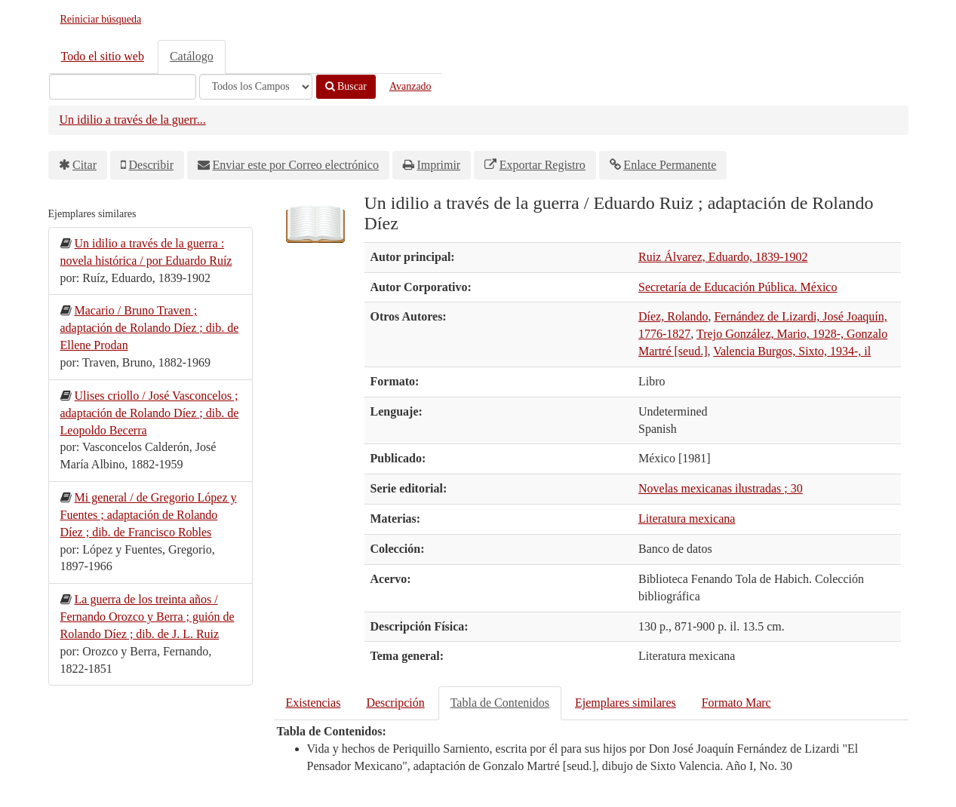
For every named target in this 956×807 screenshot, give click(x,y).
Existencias (313, 702)
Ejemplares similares (625, 702)
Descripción (395, 702)
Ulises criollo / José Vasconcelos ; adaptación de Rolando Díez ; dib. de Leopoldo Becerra (149, 413)
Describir (151, 164)
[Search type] (255, 87)
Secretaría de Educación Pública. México (737, 287)
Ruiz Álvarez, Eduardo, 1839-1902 (722, 256)
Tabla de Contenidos (499, 702)
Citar (84, 164)
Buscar (346, 86)
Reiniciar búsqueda (101, 19)
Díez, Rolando (673, 316)
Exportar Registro (543, 164)
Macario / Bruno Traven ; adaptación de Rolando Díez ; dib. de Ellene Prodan (149, 327)
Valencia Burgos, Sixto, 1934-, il (792, 351)
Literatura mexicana (686, 518)
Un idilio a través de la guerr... (133, 119)
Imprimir (438, 164)
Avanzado (410, 86)
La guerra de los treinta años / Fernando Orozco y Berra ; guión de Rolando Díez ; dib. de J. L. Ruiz (147, 616)
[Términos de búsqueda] (122, 87)
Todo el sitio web (102, 56)
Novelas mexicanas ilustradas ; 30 (720, 488)
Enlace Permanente (669, 164)
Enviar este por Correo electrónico (296, 164)
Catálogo (192, 56)
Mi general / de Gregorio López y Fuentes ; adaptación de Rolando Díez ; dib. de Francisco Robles (148, 515)
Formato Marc (736, 702)
